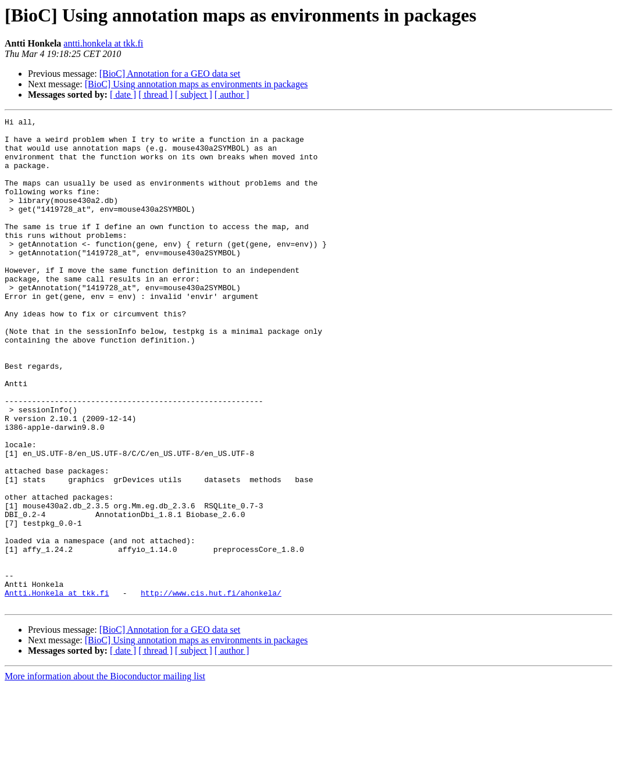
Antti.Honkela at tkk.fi (57, 688)
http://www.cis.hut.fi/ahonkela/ (211, 688)
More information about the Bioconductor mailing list (105, 774)
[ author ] (232, 94)
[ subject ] (193, 94)
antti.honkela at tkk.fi (103, 43)
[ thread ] (155, 94)
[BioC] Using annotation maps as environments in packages (196, 84)
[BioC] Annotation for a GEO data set (170, 74)
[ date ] (123, 94)
